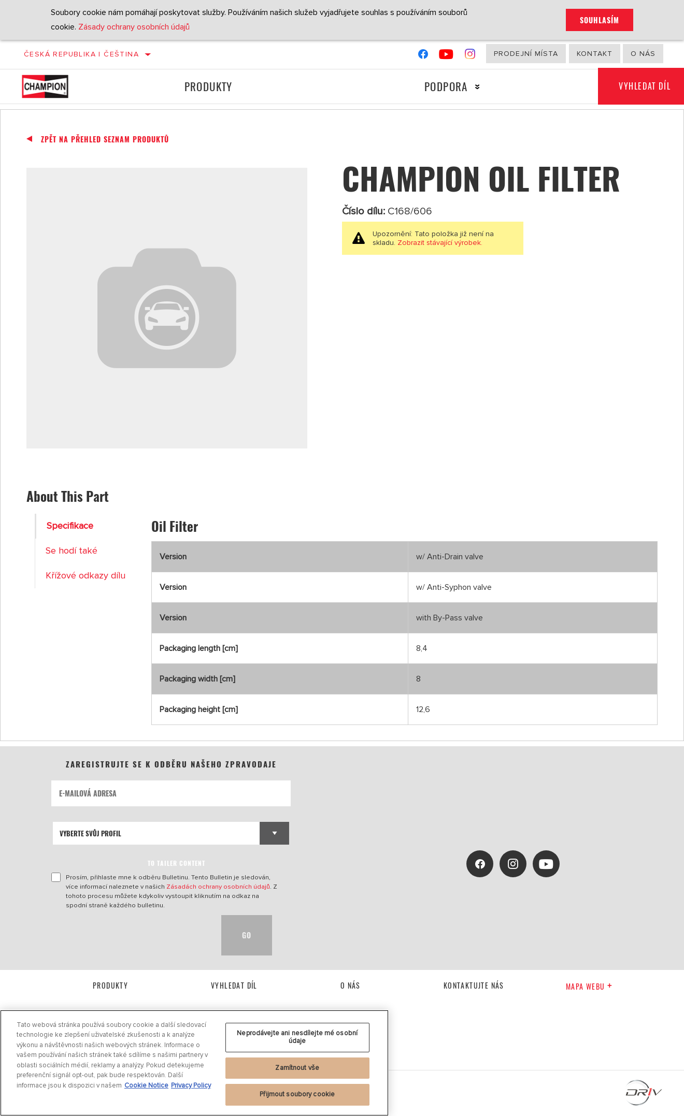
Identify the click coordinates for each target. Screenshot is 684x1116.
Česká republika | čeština (81, 54)
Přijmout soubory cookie (297, 1094)
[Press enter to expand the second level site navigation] (477, 86)
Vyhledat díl (234, 985)
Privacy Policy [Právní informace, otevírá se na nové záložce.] (191, 1085)
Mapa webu (589, 986)
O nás (643, 53)
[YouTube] (446, 56)
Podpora (446, 86)
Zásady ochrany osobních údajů (134, 27)
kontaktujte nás (474, 985)
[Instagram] (470, 56)
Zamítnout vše (297, 1068)
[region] (194, 1063)
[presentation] (130, 935)
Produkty (208, 86)
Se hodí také (71, 550)
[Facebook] (423, 56)
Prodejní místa (526, 53)
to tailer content (176, 863)
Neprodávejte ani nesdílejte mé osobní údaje (297, 1037)
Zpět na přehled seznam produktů (105, 139)
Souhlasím (599, 20)
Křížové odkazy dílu (85, 575)
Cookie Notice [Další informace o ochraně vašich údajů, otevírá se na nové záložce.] (146, 1085)
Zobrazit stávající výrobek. (438, 242)
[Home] (55, 86)
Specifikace (70, 525)
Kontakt (594, 53)
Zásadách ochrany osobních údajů (218, 886)
